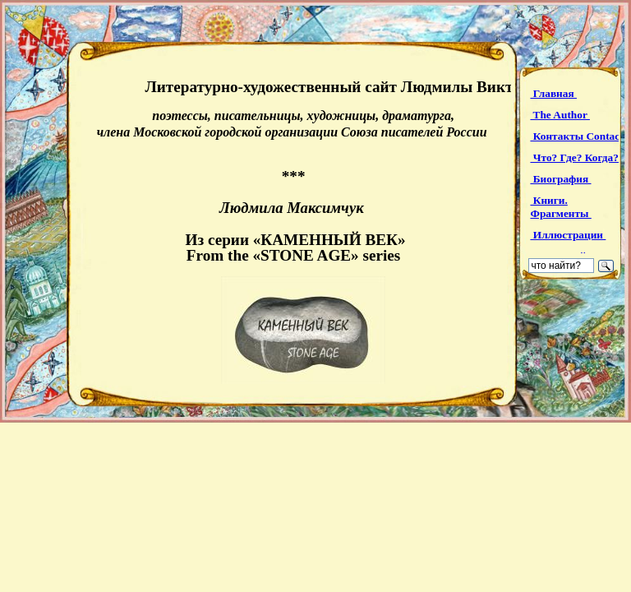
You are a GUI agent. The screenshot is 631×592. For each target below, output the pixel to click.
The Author (559, 115)
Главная (553, 93)
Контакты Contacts (580, 136)
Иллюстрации (568, 235)
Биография (560, 179)
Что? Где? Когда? (575, 157)
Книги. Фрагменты (560, 207)
